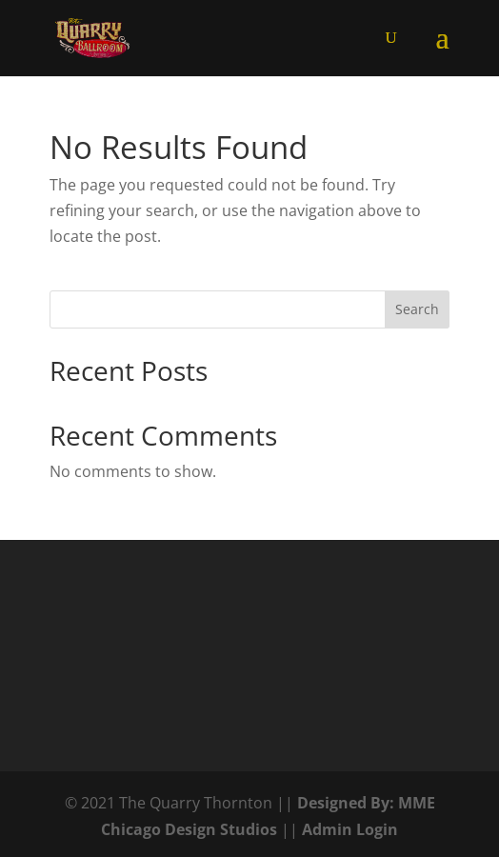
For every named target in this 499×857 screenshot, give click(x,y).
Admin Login (350, 829)
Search (417, 309)
